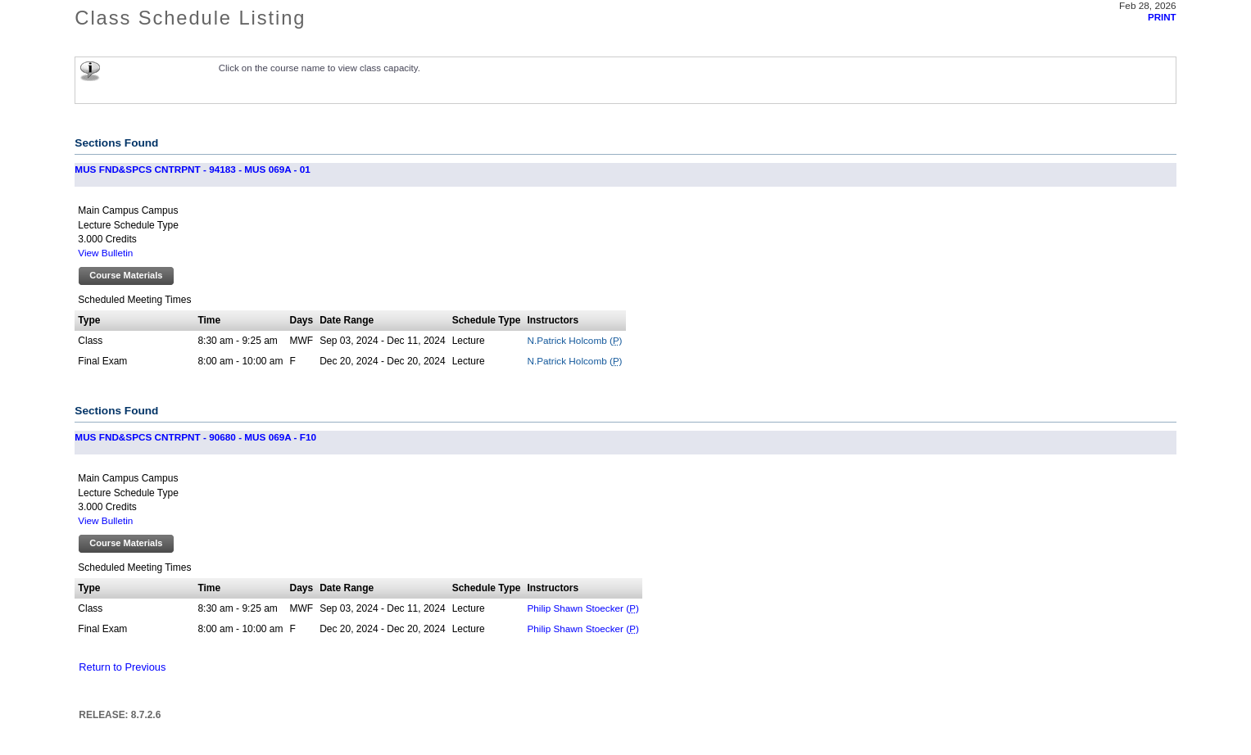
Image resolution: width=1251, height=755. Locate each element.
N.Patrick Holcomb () (574, 340)
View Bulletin (105, 252)
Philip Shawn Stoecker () (582, 608)
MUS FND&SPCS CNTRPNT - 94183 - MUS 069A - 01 (192, 169)
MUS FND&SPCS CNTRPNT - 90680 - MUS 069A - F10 (195, 437)
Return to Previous (122, 667)
